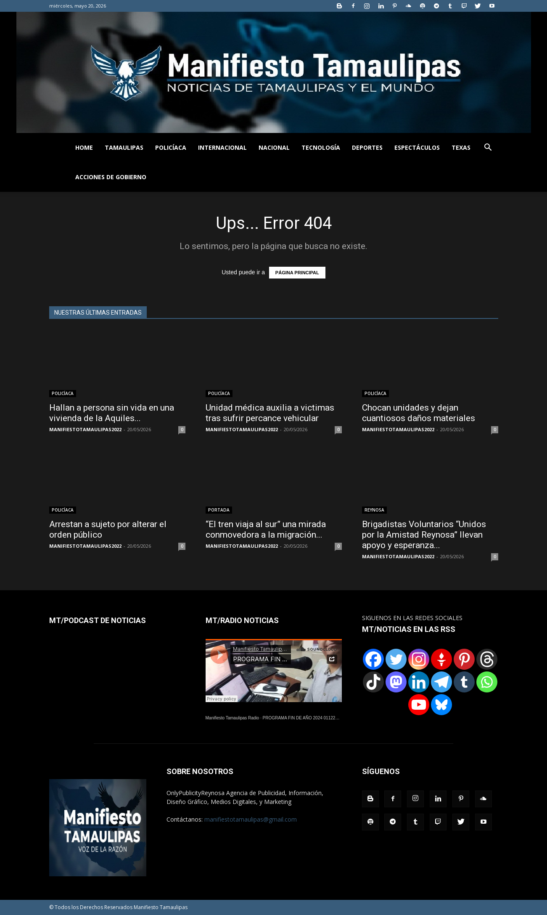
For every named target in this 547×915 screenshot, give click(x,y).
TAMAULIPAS (124, 147)
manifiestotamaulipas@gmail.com (250, 819)
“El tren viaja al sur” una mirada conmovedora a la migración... (266, 529)
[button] (488, 148)
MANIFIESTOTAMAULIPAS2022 (85, 429)
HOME (84, 147)
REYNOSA (374, 510)
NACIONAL (274, 147)
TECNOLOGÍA (320, 147)
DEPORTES (367, 147)
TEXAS (461, 147)
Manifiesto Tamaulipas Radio (232, 718)
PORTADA (219, 510)
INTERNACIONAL (222, 147)
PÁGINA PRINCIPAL (297, 272)
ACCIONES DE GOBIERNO (110, 177)
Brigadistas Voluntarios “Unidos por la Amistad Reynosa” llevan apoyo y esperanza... (424, 534)
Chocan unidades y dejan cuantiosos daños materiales (418, 413)
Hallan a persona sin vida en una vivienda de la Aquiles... (111, 413)
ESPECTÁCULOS (417, 147)
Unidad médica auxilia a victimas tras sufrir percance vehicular (270, 413)
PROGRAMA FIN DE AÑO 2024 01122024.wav (307, 718)
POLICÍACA (170, 147)
